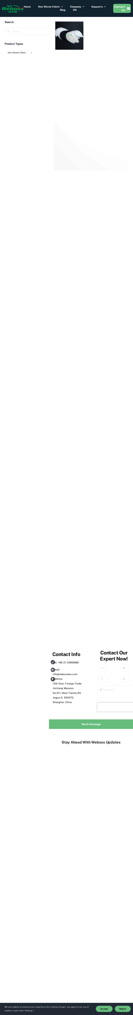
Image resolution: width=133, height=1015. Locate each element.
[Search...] (28, 31)
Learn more (18, 1010)
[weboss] (13, 5)
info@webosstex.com (65, 674)
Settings (29, 1010)
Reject (122, 1009)
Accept (104, 1009)
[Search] (8, 31)
